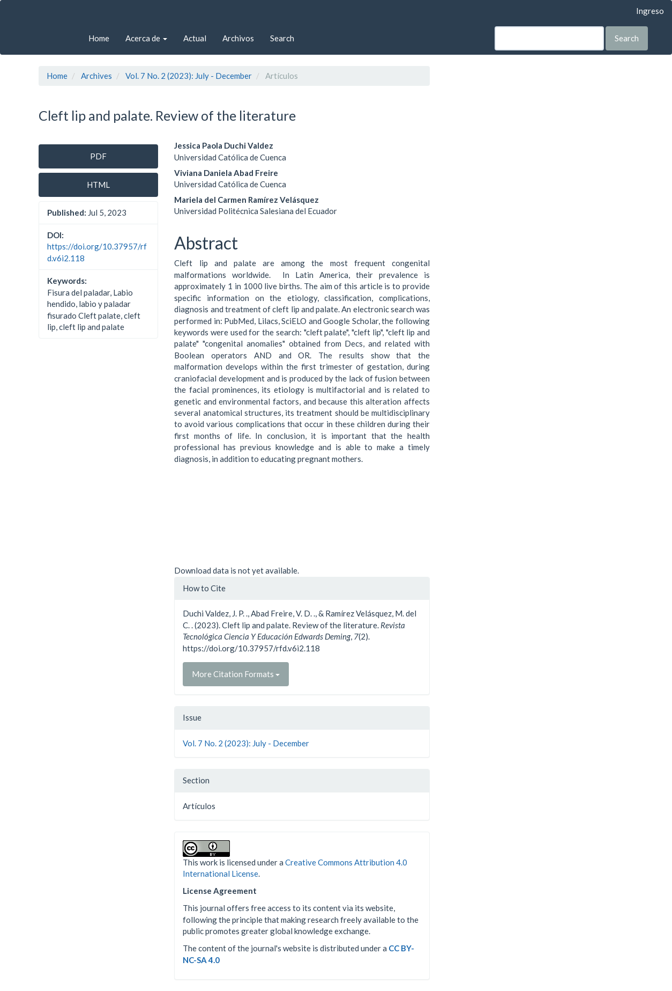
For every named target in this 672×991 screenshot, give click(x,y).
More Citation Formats (236, 674)
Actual (194, 38)
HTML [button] (98, 184)
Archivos (238, 38)
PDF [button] (98, 156)
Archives (96, 75)
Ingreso (650, 11)
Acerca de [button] (146, 38)
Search (282, 38)
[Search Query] (549, 38)
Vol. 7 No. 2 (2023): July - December (188, 75)
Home (98, 38)
